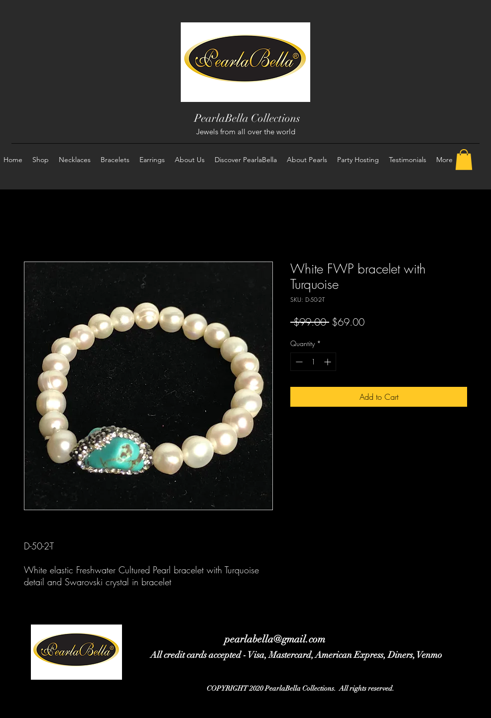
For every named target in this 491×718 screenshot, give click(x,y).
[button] (464, 159)
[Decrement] (298, 361)
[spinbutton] (313, 361)
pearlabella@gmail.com (275, 639)
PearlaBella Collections (247, 118)
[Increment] (328, 361)
